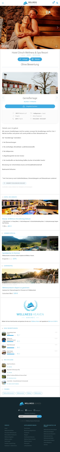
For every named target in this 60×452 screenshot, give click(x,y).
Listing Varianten (28, 445)
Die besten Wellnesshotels (10, 432)
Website (36, 59)
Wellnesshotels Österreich (49, 434)
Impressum (7, 445)
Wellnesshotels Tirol (48, 436)
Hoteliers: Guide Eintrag (10, 443)
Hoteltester (26, 432)
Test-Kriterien (27, 428)
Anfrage (23, 59)
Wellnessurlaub (20, 393)
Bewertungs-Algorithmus (30, 430)
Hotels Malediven (48, 442)
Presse (6, 428)
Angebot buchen (30, 106)
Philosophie (26, 443)
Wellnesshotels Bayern (49, 431)
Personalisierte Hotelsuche (10, 434)
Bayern (29, 55)
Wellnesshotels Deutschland (50, 429)
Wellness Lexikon (8, 439)
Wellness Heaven (28, 441)
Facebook (28, 410)
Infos (5, 46)
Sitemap (46, 444)
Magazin (26, 434)
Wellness (29, 393)
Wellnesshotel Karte (9, 430)
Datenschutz (14, 445)
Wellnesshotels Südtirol (49, 440)
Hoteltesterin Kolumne (29, 437)
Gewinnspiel (7, 441)
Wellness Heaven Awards (29, 439)
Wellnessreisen (37, 393)
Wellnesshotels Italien (49, 438)
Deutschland (36, 55)
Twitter (20, 410)
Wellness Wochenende (9, 393)
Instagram (37, 410)
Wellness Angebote (9, 437)
